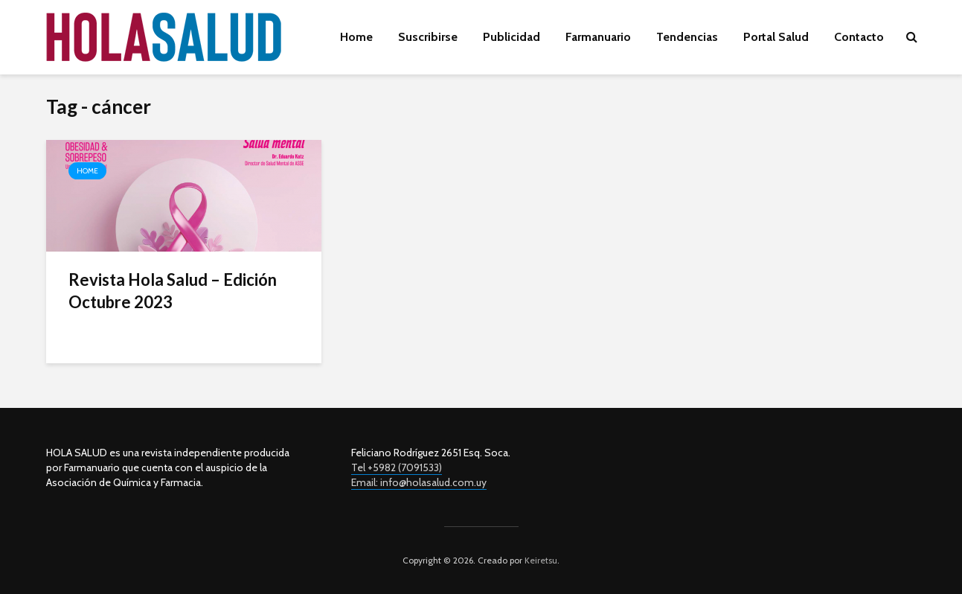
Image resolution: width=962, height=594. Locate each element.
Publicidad (511, 37)
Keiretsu (539, 560)
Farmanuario (598, 37)
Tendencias (687, 37)
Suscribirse (428, 37)
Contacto (859, 37)
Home (356, 37)
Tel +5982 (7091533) (396, 467)
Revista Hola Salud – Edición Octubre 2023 (172, 290)
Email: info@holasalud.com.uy (419, 482)
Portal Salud (776, 37)
